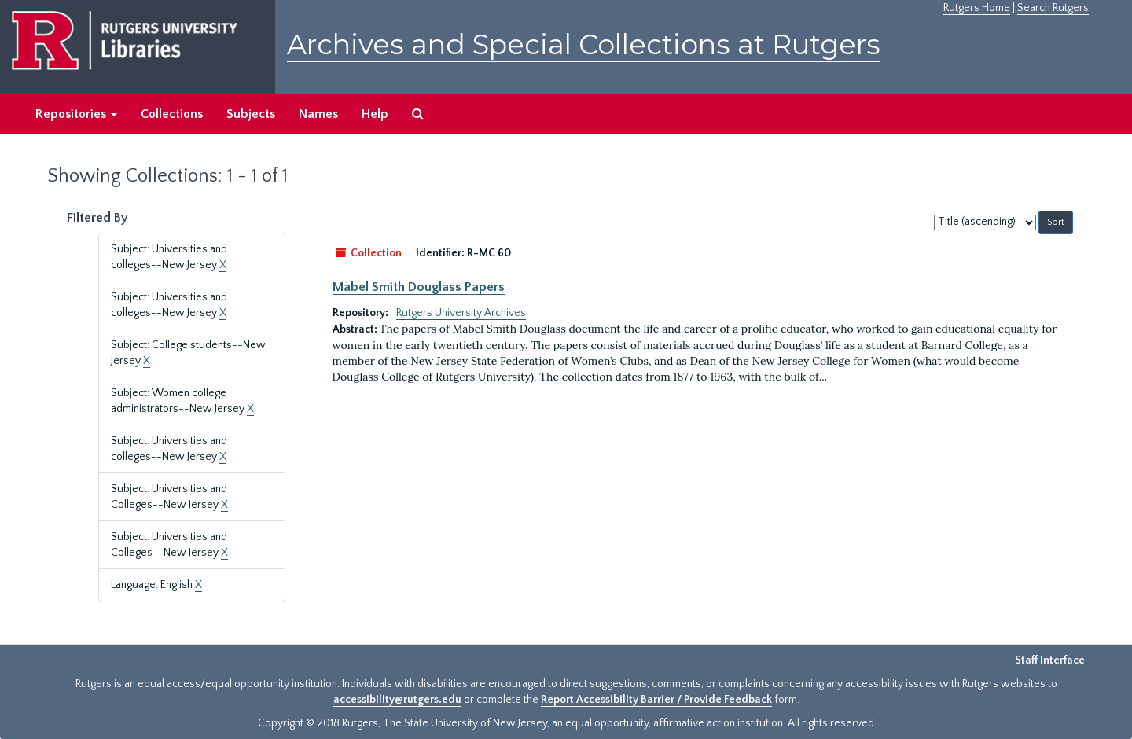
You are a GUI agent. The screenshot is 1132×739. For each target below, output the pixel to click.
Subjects (250, 114)
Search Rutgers (1053, 8)
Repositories (76, 114)
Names (318, 114)
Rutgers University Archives (461, 313)
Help (375, 114)
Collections (172, 114)
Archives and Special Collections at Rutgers (583, 44)
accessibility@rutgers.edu (397, 699)
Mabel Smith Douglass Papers (419, 287)
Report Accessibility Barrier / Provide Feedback (656, 699)
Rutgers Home (976, 8)
